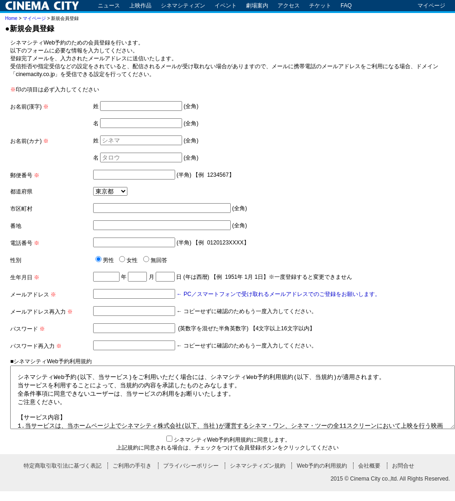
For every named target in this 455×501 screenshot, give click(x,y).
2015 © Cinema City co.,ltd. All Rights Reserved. (390, 488)
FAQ (346, 5)
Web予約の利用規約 (322, 475)
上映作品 (140, 5)
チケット (320, 5)
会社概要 (369, 475)
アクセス (289, 5)
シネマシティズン (183, 5)
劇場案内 (257, 5)
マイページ (431, 5)
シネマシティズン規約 (257, 475)
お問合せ (403, 475)
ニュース (109, 5)
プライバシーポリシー (191, 475)
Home (11, 18)
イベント (226, 5)
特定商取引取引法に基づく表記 (62, 475)
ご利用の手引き (132, 475)
